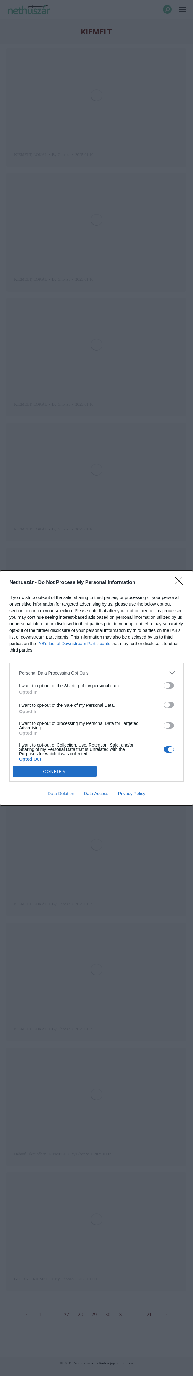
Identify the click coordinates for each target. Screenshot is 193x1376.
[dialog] (96, 688)
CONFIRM (54, 771)
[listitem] (96, 673)
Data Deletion (61, 793)
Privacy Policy (131, 793)
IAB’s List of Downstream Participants (73, 643)
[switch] (169, 685)
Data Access (96, 793)
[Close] (181, 583)
